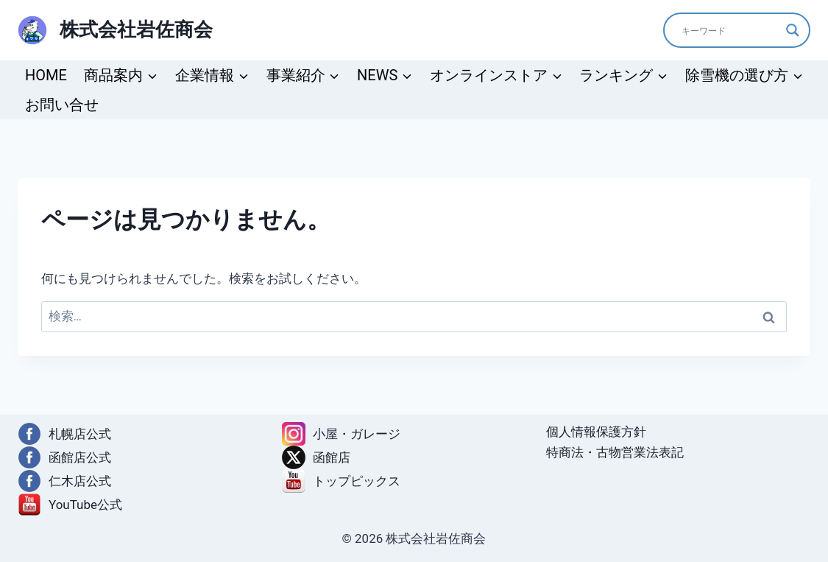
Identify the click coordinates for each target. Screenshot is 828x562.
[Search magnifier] (792, 30)
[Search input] (730, 30)
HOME (46, 75)
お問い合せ (62, 104)
